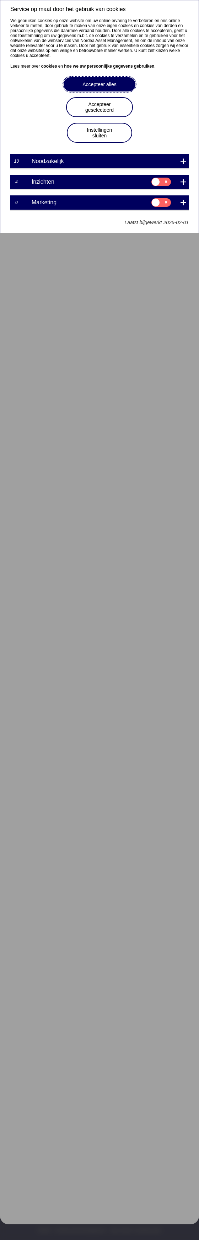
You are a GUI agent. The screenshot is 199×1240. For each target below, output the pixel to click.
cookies (49, 66)
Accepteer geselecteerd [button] (99, 107)
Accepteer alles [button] (99, 84)
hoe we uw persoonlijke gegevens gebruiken (109, 66)
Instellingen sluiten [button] (99, 132)
